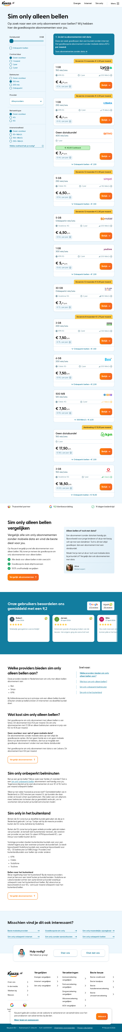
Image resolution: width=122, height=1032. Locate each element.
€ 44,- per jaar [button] (64, 158)
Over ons (65, 953)
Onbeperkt (17, 88)
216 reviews (108, 605)
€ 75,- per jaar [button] (64, 342)
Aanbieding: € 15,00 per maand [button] (97, 427)
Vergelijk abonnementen (21, 760)
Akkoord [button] (102, 1016)
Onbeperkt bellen (20, 48)
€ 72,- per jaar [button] (64, 307)
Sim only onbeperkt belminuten (93, 687)
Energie (77, 3)
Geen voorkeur (19, 58)
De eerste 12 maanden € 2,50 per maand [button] (93, 172)
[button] (115, 3)
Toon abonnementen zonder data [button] (71, 51)
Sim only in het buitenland (91, 692)
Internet (88, 3)
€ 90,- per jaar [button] (64, 378)
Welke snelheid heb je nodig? (27, 146)
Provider (13, 95)
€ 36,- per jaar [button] (64, 86)
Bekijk (106, 85)
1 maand (16, 61)
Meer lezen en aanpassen (26, 1020)
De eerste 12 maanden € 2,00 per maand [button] (93, 61)
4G (14, 117)
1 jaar (15, 64)
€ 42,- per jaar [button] (64, 121)
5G (14, 121)
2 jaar (15, 68)
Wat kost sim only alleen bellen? (93, 682)
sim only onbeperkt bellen (23, 782)
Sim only (99, 3)
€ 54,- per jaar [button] (64, 197)
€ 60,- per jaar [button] (64, 268)
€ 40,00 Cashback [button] (73, 148)
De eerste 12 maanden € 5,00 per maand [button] (93, 282)
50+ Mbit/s (17, 134)
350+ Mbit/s (18, 141)
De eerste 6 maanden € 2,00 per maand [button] (93, 96)
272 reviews (93, 605)
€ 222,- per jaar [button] (64, 488)
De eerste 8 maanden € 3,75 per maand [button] (94, 317)
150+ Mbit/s (18, 138)
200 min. (16, 85)
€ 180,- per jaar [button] (64, 453)
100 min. (16, 81)
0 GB (42, 37)
